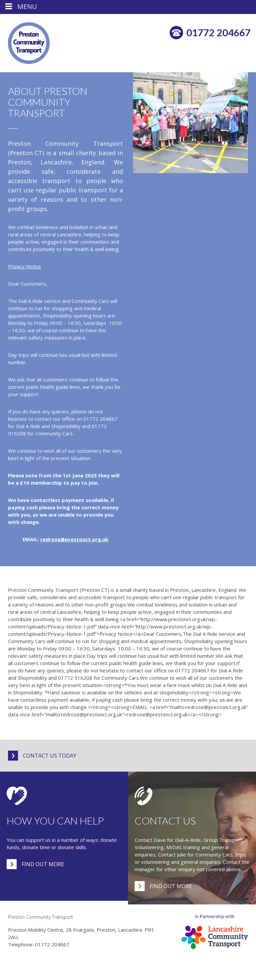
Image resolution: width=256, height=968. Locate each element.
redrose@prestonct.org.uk (74, 539)
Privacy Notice (24, 266)
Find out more (43, 864)
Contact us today (49, 755)
